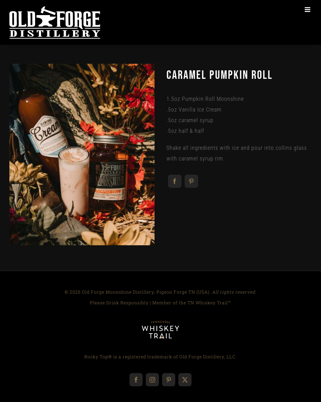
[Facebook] (174, 181)
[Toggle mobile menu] (308, 9)
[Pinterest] (191, 181)
